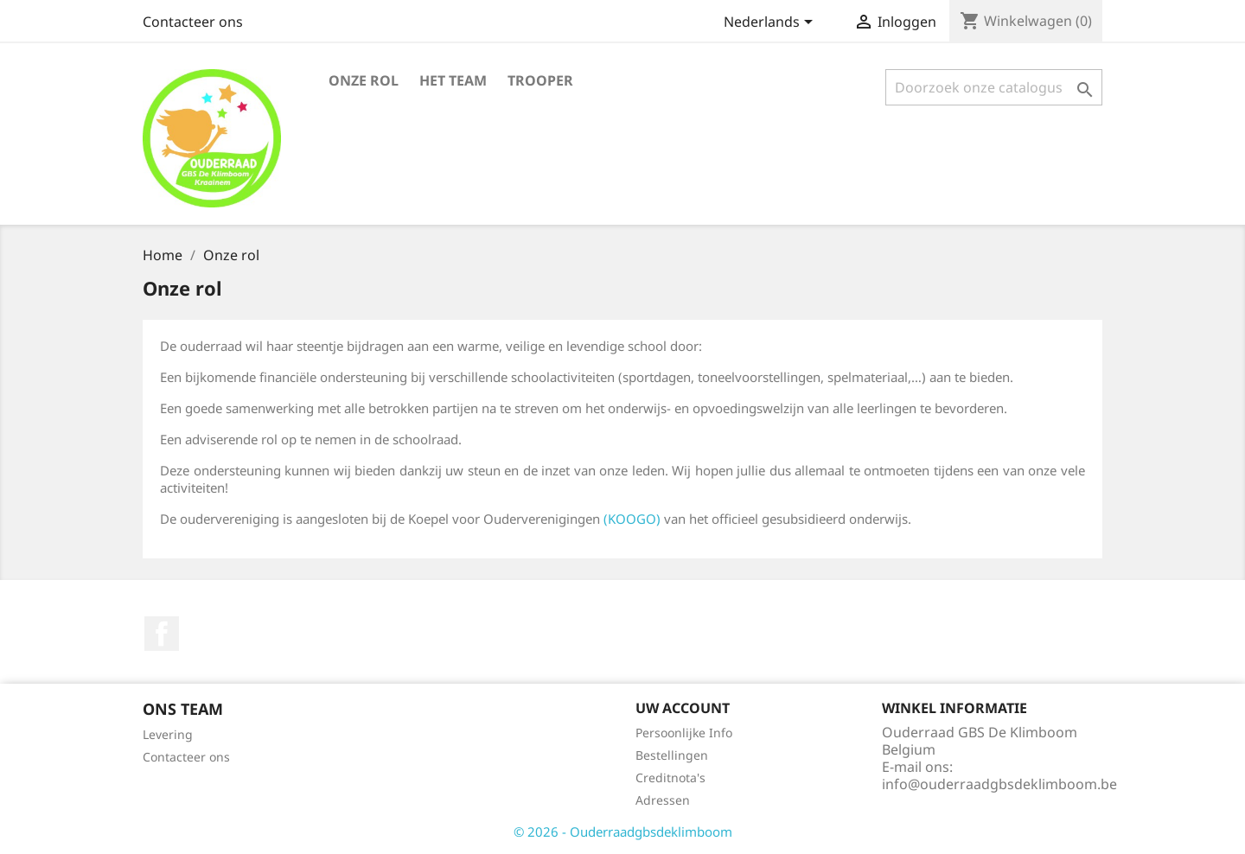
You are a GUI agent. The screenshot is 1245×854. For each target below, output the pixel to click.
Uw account (682, 707)
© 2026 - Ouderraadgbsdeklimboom (623, 831)
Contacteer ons (193, 21)
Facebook (161, 633)
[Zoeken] (993, 87)
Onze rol (364, 80)
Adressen (662, 800)
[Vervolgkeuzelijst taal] (771, 23)
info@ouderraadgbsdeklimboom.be (999, 783)
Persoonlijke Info (683, 732)
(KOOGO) (632, 518)
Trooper (540, 80)
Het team (453, 80)
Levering (168, 734)
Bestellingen (671, 755)
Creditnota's (670, 777)
